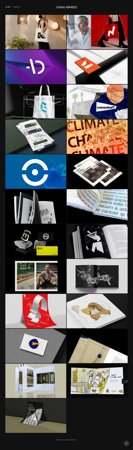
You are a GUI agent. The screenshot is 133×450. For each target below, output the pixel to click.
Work (7, 7)
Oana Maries (66, 7)
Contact (17, 7)
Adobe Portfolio (71, 440)
